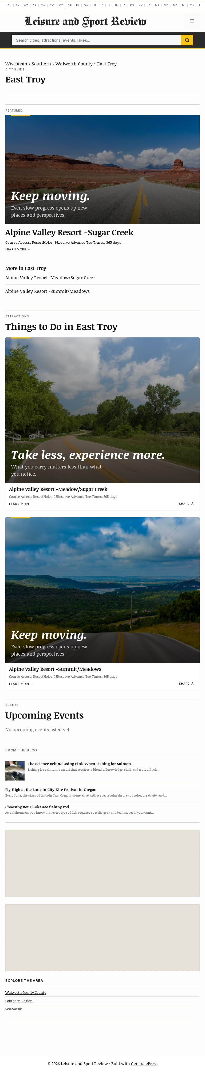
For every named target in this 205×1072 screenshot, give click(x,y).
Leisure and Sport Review (85, 21)
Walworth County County (25, 992)
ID (102, 5)
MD (166, 5)
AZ (26, 5)
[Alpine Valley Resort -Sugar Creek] (102, 169)
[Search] (187, 40)
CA (43, 5)
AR (35, 5)
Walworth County (74, 63)
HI (94, 5)
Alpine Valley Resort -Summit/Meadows (47, 291)
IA (124, 5)
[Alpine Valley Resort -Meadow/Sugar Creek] (102, 410)
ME (157, 5)
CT (61, 5)
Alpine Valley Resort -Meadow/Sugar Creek (50, 277)
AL (9, 5)
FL (78, 5)
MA (175, 5)
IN (117, 5)
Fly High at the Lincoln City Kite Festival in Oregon (51, 789)
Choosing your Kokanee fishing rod (37, 807)
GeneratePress (144, 1063)
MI (184, 5)
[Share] (187, 503)
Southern (41, 63)
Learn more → (17, 249)
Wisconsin (16, 63)
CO (52, 5)
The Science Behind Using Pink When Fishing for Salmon (79, 763)
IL (109, 5)
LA (149, 5)
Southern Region (19, 1000)
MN (192, 5)
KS (132, 5)
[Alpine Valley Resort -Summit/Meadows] (102, 590)
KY (141, 5)
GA (86, 5)
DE (70, 5)
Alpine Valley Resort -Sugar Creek (69, 232)
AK (18, 5)
